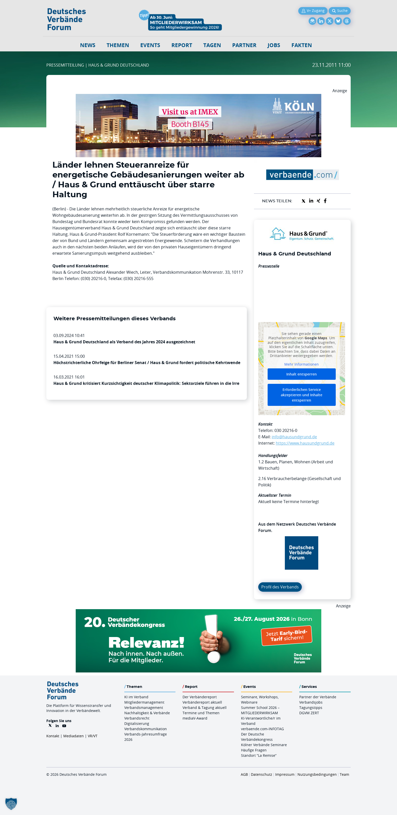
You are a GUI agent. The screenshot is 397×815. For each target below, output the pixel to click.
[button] (11, 804)
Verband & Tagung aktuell (205, 707)
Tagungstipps (310, 707)
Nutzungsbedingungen (317, 774)
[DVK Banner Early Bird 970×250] (198, 612)
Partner (244, 45)
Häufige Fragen (254, 750)
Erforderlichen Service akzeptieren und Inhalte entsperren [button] (301, 395)
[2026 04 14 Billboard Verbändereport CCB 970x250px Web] (198, 97)
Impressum (284, 774)
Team (344, 774)
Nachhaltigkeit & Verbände (147, 712)
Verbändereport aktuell (202, 702)
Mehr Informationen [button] (301, 364)
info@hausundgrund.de (294, 437)
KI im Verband (136, 696)
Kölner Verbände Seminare (264, 744)
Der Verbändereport (200, 696)
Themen (118, 45)
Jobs (274, 45)
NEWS (87, 45)
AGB (244, 774)
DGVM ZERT (309, 712)
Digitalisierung (136, 723)
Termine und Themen (201, 712)
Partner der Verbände (317, 696)
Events (150, 45)
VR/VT (92, 735)
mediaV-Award (195, 718)
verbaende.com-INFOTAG (262, 728)
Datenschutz (261, 774)
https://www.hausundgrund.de (305, 443)
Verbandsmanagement (143, 707)
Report (181, 45)
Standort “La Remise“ (258, 755)
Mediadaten (73, 735)
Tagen (212, 45)
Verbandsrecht (136, 718)
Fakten (301, 45)
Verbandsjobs (311, 702)
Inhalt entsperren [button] (301, 374)
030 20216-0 (285, 430)
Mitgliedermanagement (144, 702)
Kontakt (52, 735)
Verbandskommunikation (145, 728)
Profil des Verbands (280, 587)
